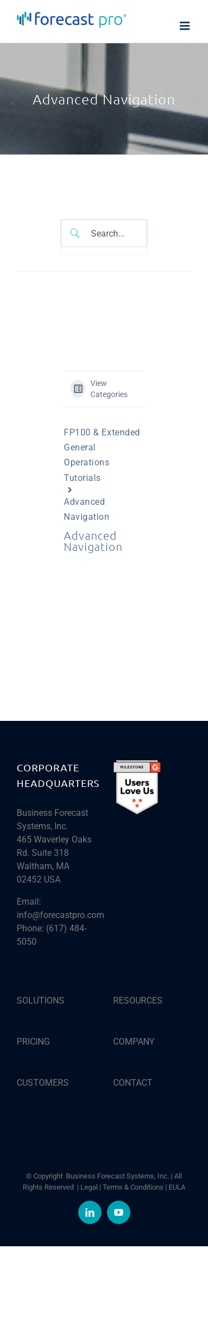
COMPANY (134, 1041)
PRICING (33, 1041)
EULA (177, 1187)
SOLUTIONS (40, 1000)
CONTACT (133, 1082)
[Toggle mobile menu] (185, 26)
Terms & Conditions (133, 1187)
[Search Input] (112, 233)
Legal (89, 1187)
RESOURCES (138, 1000)
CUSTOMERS (43, 1082)
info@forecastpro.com (60, 915)
